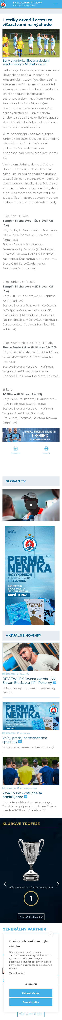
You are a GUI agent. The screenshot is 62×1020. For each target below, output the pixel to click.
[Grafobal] (15, 925)
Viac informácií (17, 973)
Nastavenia (30, 984)
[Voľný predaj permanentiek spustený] (31, 716)
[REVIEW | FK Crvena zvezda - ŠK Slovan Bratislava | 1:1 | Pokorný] (31, 657)
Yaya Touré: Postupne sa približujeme (22, 795)
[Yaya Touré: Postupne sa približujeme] (31, 771)
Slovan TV (24, 674)
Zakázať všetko (31, 993)
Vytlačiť (46, 453)
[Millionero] (47, 925)
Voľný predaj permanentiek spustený (24, 740)
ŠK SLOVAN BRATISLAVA (27, 4)
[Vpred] (57, 865)
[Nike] (31, 911)
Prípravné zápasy (28, 788)
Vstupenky (25, 733)
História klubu (31, 888)
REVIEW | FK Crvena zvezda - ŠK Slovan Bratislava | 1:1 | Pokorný (28, 681)
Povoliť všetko (31, 1002)
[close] (51, 934)
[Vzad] (4, 865)
